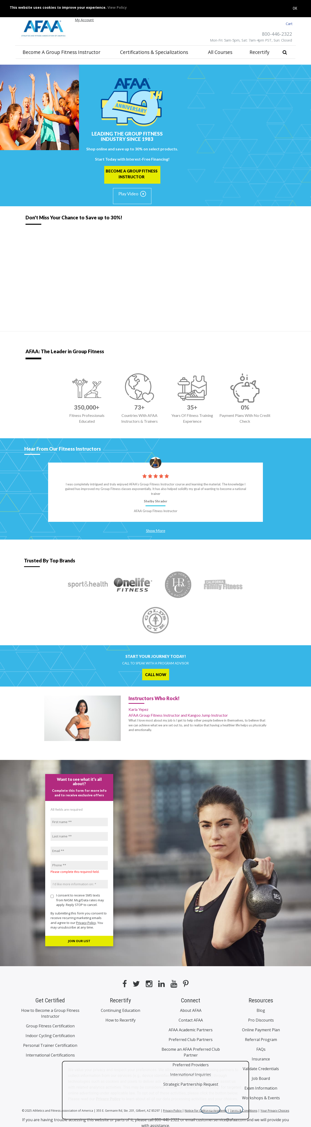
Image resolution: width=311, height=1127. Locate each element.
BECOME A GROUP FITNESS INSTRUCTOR (131, 174)
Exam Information (260, 1088)
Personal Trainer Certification (50, 1045)
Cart (289, 23)
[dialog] (155, 1090)
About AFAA (190, 1010)
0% (245, 407)
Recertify (259, 52)
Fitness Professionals (86, 418)
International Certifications (50, 1055)
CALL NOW (155, 674)
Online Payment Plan (261, 1029)
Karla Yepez (199, 712)
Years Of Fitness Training (192, 418)
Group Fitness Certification (50, 1026)
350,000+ (86, 407)
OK (295, 6)
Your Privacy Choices (274, 1111)
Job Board (261, 1078)
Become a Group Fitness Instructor (61, 52)
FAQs (261, 1049)
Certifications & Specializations (154, 52)
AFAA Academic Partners (191, 1029)
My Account (84, 19)
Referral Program (261, 1039)
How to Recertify (120, 1020)
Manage (234, 1109)
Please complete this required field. (75, 872)
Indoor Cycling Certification (50, 1035)
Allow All (210, 1109)
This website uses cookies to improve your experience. (68, 5)
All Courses (220, 52)
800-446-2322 (277, 34)
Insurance (261, 1059)
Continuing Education (120, 1010)
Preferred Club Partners (191, 1039)
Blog (261, 1010)
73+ (139, 407)
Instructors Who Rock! (154, 698)
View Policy (117, 5)
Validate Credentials (261, 1068)
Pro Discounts (261, 1020)
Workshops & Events (261, 1098)
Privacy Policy (86, 923)
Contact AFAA (191, 1020)
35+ (192, 407)
